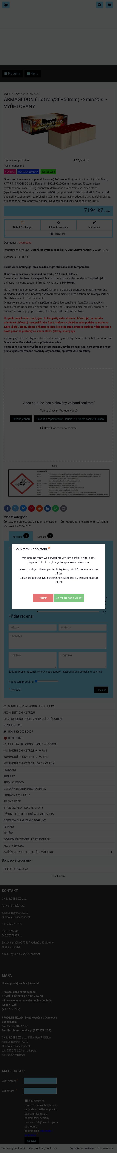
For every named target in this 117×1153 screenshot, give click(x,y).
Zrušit (43, 597)
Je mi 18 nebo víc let (69, 597)
